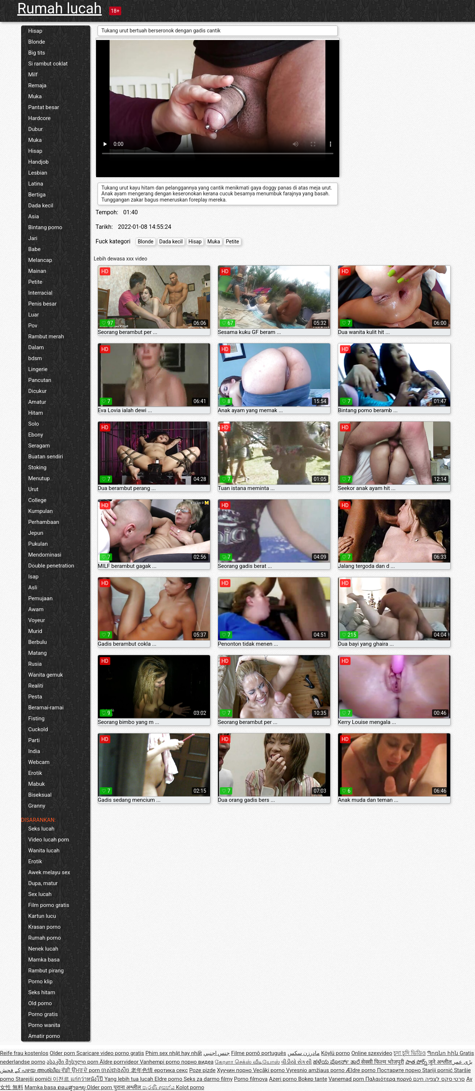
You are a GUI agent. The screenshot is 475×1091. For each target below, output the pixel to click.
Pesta (35, 696)
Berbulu (37, 642)
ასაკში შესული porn (73, 1062)
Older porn (63, 1053)
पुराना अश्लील (128, 1087)
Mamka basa (44, 959)
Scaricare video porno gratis (110, 1053)
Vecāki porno (269, 1070)
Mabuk (36, 784)
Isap (33, 576)
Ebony (35, 434)
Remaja (37, 85)
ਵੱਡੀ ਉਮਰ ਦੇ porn (81, 1070)
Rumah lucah (59, 8)
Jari (32, 238)
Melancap (40, 260)
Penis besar (42, 303)
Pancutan (39, 380)
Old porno (40, 1003)
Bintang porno (45, 227)
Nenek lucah (43, 948)
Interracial (40, 293)
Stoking (37, 467)
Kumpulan (40, 511)
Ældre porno (361, 1070)
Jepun (35, 533)
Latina (35, 183)
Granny (36, 806)
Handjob (38, 162)
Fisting (36, 718)
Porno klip (40, 981)
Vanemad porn (347, 1079)
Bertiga (37, 194)
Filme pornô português (258, 1053)
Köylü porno (335, 1053)
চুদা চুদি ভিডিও (409, 1053)
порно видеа (197, 1062)
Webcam (39, 762)
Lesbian (37, 173)
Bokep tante (312, 1079)
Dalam (36, 347)
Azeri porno (283, 1079)
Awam (36, 609)
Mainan (37, 271)
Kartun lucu (42, 916)
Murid (35, 631)
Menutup (39, 478)
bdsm (35, 358)
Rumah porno (44, 938)
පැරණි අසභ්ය (159, 1087)
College (37, 500)
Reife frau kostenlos (24, 1053)
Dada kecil (41, 205)
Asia (33, 216)
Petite (35, 282)
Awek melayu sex (49, 872)
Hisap (35, 31)
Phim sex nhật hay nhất (174, 1053)
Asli (32, 587)
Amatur (37, 402)
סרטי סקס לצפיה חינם (439, 1079)
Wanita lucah (44, 850)
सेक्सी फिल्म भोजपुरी (382, 1062)
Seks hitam (41, 992)
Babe (34, 249)
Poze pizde (202, 1070)
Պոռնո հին (443, 1053)
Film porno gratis (49, 905)
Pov (32, 325)
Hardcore (39, 118)
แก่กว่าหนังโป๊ (87, 1079)
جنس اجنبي (216, 1053)
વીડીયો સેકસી (296, 1062)
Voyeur (36, 620)
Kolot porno (190, 1087)
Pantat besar (43, 107)
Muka (35, 96)
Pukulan (38, 544)
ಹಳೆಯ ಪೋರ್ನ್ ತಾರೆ (337, 1062)
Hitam (35, 413)
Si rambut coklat (48, 63)
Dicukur (37, 391)
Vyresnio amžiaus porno (316, 1070)
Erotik (35, 773)
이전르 (62, 1079)
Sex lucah (40, 894)
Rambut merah (46, 336)
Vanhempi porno (160, 1062)
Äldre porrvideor (120, 1062)
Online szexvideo (371, 1053)
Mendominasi (45, 555)
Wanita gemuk (45, 675)
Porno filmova (251, 1079)
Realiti (35, 685)
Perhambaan (43, 522)
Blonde (36, 42)
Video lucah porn (48, 839)
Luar (33, 314)
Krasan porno (44, 927)
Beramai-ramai (46, 707)
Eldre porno (169, 1079)
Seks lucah (41, 828)
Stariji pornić (438, 1070)
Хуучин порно (235, 1070)
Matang (37, 653)
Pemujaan (40, 598)
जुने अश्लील (440, 1062)
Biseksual (40, 795)
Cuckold (38, 729)
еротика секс (171, 1070)
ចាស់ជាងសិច (116, 1070)
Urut (33, 489)
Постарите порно (399, 1070)
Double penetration (51, 565)
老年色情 (142, 1070)
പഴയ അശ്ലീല (41, 1070)
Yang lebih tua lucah (129, 1079)
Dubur (35, 129)
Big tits (36, 52)
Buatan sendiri (45, 456)
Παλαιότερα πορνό (389, 1079)
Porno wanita (44, 1025)
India (34, 751)
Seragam (39, 445)
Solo (33, 424)
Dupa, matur (43, 883)
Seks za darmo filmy (208, 1079)
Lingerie (38, 369)
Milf (33, 74)
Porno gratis (43, 1014)
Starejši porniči (34, 1079)
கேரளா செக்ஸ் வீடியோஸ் (247, 1062)
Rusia (35, 664)
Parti (34, 740)
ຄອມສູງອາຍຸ (72, 1087)
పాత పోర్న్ (416, 1062)
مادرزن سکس (304, 1053)
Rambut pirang (46, 970)
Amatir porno (44, 1036)
